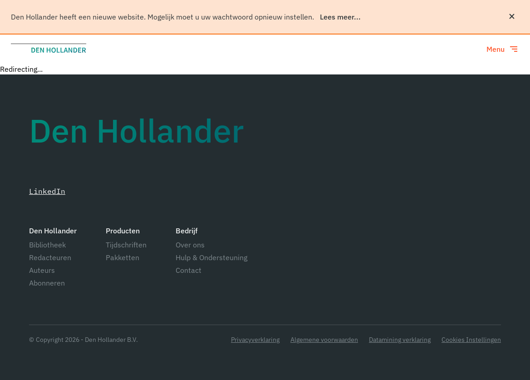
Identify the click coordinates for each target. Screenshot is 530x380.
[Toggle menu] (502, 49)
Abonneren (47, 282)
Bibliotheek (47, 244)
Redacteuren (50, 257)
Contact (188, 270)
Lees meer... (340, 16)
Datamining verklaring (400, 340)
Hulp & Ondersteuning (211, 257)
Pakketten (122, 257)
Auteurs (42, 270)
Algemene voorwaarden (324, 340)
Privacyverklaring (255, 340)
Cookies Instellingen (471, 340)
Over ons (190, 244)
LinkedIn (47, 191)
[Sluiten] (512, 16)
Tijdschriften (126, 244)
